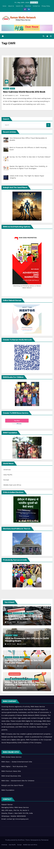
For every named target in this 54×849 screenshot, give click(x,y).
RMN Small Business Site (11, 776)
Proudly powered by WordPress (15, 840)
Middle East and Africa (12, 485)
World (27, 657)
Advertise (28, 6)
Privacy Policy (46, 6)
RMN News (24, 95)
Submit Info (19, 6)
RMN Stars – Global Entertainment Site (16, 762)
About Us (11, 6)
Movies (31, 613)
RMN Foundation (7, 790)
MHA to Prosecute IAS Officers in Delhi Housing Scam (27, 639)
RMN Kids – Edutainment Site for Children (17, 781)
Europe (6, 480)
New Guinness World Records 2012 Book (24, 92)
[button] (43, 36)
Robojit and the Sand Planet (12, 785)
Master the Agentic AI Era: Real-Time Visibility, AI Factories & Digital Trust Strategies (26, 684)
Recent (12, 88)
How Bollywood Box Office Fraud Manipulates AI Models (23, 617)
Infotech (16, 657)
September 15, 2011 (12, 95)
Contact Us (36, 6)
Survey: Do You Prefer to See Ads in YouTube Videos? (25, 661)
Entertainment (18, 613)
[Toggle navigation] (51, 36)
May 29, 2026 (11, 622)
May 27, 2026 (11, 644)
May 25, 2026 (11, 688)
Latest (25, 613)
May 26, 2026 (11, 666)
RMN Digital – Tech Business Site (14, 766)
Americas (6, 88)
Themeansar (44, 840)
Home (4, 6)
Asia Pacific (7, 475)
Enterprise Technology (18, 679)
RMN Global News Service (11, 757)
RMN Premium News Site (11, 771)
